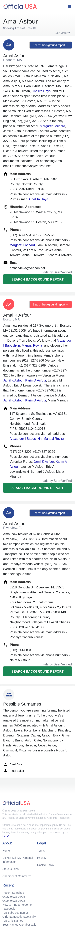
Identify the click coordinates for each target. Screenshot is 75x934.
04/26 (13, 896)
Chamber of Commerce (17, 876)
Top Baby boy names (15, 912)
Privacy (41, 857)
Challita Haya (41, 91)
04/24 (5, 900)
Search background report (37, 279)
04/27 (5, 896)
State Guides (10, 869)
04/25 (21, 896)
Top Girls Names (12, 920)
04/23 (13, 900)
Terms (41, 850)
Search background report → (51, 45)
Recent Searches (13, 892)
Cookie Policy (45, 865)
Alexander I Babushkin (26, 438)
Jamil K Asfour (13, 380)
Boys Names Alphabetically (19, 924)
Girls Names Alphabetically (19, 916)
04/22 (21, 900)
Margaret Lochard (52, 126)
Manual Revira (32, 345)
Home (6, 850)
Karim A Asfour (35, 380)
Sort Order (61, 32)
